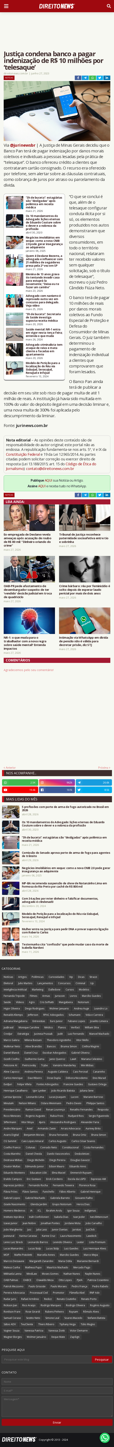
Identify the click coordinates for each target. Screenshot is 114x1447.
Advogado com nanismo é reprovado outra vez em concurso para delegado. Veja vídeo (43, 300)
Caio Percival (80, 1071)
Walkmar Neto (12, 1046)
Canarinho (99, 1071)
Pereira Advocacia (14, 1292)
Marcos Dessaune (14, 1261)
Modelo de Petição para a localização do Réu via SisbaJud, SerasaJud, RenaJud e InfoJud (43, 367)
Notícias (9, 77)
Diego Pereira (57, 1160)
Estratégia (23, 1033)
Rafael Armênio (30, 1299)
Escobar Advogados (54, 1052)
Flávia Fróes (10, 1191)
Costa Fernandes (93, 1147)
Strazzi (93, 977)
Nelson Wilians (27, 1103)
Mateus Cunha (12, 1267)
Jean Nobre (29, 1223)
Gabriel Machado (35, 1198)
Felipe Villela (24, 1084)
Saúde (7, 1002)
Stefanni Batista (96, 1318)
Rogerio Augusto (35, 1116)
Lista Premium (97, 1242)
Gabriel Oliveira (80, 1052)
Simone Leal (52, 1318)
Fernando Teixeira (63, 1185)
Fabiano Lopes (76, 1021)
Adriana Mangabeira (15, 1021)
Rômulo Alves (91, 1311)
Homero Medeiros (14, 1210)
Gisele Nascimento (14, 1204)
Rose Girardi (33, 1311)
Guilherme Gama (34, 1059)
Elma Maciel (58, 1172)
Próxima (103, 767)
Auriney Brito (93, 1128)
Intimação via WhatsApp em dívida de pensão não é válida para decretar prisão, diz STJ (83, 641)
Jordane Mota (72, 1223)
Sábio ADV (10, 1324)
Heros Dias (83, 1204)
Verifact (75, 1027)
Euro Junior (56, 1021)
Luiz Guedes (71, 1248)
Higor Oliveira (12, 1008)
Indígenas (90, 1210)
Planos (62, 1027)
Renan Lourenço (55, 1109)
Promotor (58, 1292)
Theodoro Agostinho (59, 1040)
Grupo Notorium (62, 1204)
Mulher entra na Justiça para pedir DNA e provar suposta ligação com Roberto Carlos (65, 931)
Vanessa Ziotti (56, 1330)
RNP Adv (94, 1292)
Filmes (33, 996)
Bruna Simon (98, 1135)
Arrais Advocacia (70, 1128)
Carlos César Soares (83, 1141)
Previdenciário (12, 1109)
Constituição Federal (23, 454)
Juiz (29, 1229)
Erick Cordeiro (54, 1179)
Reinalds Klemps (13, 1015)
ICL (39, 1210)
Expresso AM (98, 1179)
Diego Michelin (35, 1160)
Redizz (48, 1299)
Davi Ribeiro (35, 1078)
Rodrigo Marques (51, 1305)
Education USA (38, 1172)
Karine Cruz (48, 1236)
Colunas (30, 1147)
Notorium (83, 1002)
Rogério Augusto (100, 1305)
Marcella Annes (46, 1255)
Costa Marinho (12, 1153)
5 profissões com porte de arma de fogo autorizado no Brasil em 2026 (65, 808)
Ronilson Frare (12, 1311)
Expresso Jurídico (14, 1185)
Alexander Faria (90, 1122)
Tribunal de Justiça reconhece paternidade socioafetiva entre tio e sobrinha (83, 538)
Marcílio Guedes (91, 996)
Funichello (48, 1191)
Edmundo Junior (34, 1166)
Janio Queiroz (57, 1059)
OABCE (27, 1280)
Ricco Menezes (12, 1116)
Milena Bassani (33, 1040)
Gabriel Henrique (90, 1191)
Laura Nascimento (70, 1236)
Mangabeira (66, 1002)
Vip (71, 977)
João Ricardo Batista (63, 1090)
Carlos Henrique (13, 1078)
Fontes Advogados (47, 1084)
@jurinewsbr (22, 145)
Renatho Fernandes (81, 1109)
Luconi (74, 1097)
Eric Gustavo (34, 1179)
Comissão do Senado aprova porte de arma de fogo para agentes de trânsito (66, 854)
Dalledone (54, 989)
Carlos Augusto (57, 1141)
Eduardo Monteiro (14, 1172)
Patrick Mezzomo (13, 1286)
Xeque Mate (58, 1337)
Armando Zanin (47, 1128)
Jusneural (9, 1236)
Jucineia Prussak (43, 1033)
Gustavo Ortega (97, 1084)
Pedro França (79, 1286)
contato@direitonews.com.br (50, 468)
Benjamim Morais (34, 1135)
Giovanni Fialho (84, 1198)
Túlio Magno (88, 1324)
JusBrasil (8, 1027)
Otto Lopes (65, 1280)
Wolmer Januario (59, 1008)
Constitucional (70, 1147)
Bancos (51, 1046)
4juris (42, 1122)
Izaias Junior (11, 1223)
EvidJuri (8, 1084)
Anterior (11, 767)
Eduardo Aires (77, 1166)
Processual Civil (39, 1292)
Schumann (74, 1015)
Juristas (77, 1229)
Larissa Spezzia (12, 1097)
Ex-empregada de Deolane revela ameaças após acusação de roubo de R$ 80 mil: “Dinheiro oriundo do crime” (27, 540)
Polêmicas (38, 977)
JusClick (90, 1229)
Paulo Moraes (59, 1286)
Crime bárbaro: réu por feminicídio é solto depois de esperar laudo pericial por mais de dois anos (84, 589)
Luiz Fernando (76, 1033)
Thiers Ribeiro (46, 1324)
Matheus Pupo (33, 1267)
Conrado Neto (48, 1147)
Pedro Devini (73, 1103)
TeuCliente (27, 1324)
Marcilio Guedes (69, 1255)
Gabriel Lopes (12, 1198)
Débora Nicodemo (77, 1078)
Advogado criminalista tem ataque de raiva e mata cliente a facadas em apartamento (44, 349)
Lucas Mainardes (13, 1248)
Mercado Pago (81, 1267)
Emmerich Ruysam (81, 1172)
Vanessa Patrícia (34, 1330)
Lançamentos (45, 983)
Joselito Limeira (99, 1021)
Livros (73, 996)
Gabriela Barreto (60, 1198)
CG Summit (10, 1141)
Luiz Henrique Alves (94, 1248)
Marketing (37, 989)
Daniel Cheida (34, 1153)
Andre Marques (13, 1128)
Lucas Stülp (52, 1248)
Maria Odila (65, 1261)
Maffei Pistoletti (23, 1255)
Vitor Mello (82, 1040)
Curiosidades (56, 977)
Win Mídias (87, 1065)
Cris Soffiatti (47, 1002)
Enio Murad (99, 1078)
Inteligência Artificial (15, 989)
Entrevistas (38, 1021)
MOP (6, 1255)
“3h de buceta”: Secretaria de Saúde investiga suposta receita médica (43, 317)
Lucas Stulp (34, 1248)
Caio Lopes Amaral (32, 1141)
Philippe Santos (95, 1103)
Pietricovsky (29, 1065)
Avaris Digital (11, 1135)
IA (31, 1210)
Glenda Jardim (38, 1204)
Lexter (80, 1242)
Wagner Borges (13, 1337)
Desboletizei (82, 1153)
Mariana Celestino (91, 1059)
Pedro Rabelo (100, 1286)
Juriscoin (60, 996)
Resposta (103, 1109)
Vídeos (20, 1002)
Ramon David (33, 1109)
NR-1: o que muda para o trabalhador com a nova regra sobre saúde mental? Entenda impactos (25, 643)
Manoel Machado (99, 1033)
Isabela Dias (61, 1217)
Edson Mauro (56, 1166)
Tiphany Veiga (67, 1324)
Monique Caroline (29, 1027)
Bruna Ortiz (79, 1135)
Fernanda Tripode (14, 996)
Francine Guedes (73, 1084)
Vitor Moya (27, 1122)
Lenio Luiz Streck (13, 1242)
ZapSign (74, 1337)
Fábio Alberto (67, 1191)
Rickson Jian (10, 1305)
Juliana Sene (87, 1090)
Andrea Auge (81, 1008)
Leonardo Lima (35, 1097)
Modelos (84, 989)
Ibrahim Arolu (54, 1210)
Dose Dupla (54, 1078)
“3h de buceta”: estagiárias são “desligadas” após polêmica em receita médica (44, 202)
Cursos (70, 989)
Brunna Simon (69, 1046)
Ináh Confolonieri (39, 1217)
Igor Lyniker (39, 1090)
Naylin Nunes (92, 1273)
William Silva (92, 1027)
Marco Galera (11, 1040)
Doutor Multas (12, 1166)
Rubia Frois (56, 1116)
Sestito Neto (33, 1318)
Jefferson (33, 1015)
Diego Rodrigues (34, 1008)
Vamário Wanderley (64, 1065)
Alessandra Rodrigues (63, 1122)
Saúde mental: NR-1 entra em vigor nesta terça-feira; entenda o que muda (44, 333)
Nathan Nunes (72, 1273)
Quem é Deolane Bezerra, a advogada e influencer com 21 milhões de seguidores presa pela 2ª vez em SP (44, 260)
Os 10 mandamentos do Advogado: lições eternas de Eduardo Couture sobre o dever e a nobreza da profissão (43, 222)
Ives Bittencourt (99, 1217)
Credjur (8, 1033)
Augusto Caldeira (58, 1071)
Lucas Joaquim (57, 1097)
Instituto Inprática (14, 1217)
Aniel (29, 1128)
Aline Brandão (33, 1046)
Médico (48, 1027)
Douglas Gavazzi (80, 1160)
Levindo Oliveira (62, 1242)
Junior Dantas (59, 1229)
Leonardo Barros (38, 1242)
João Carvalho (94, 1223)
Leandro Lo (100, 1008)
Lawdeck (91, 1236)
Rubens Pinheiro (54, 1311)
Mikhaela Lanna (12, 1273)
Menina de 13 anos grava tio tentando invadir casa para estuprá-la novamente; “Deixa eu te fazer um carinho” (43, 281)
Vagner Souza (11, 1330)
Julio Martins (25, 983)
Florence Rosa (87, 1185)
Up (92, 983)
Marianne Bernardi (88, 1261)
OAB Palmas (11, 1280)
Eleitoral (8, 983)
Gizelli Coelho (12, 1059)
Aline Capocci (11, 1071)
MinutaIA (9, 1103)
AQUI (48, 480)
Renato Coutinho (66, 1299)
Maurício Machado (57, 1267)
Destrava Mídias (13, 1160)
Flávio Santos (30, 1191)
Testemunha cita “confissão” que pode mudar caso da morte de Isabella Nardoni (65, 946)
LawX (73, 1059)
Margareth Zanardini (41, 1261)
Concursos (64, 983)
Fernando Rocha (38, 1185)
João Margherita (13, 1229)
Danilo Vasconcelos (58, 1153)
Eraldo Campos (13, 1179)
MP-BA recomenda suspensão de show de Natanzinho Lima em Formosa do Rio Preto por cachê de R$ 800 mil (64, 885)
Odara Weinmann (51, 1103)
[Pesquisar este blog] (47, 1359)
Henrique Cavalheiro (16, 1090)
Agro (32, 1002)
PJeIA (80, 1280)
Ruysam (73, 1311)
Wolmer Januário (36, 1337)
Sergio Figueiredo (99, 1116)
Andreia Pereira (34, 1071)
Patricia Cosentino (98, 1280)
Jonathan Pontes (50, 1223)
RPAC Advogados (53, 1015)
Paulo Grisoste (37, 1286)
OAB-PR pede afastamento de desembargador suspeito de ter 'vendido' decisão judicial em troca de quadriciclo (28, 591)
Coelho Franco (12, 1147)
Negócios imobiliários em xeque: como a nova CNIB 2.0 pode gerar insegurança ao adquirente (44, 242)
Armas (46, 996)
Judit (60, 1033)
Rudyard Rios (76, 1116)
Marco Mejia (91, 1255)
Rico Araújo (29, 1305)
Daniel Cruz (31, 1052)
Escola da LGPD (77, 1179)
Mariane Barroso (93, 1097)
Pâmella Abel (77, 1292)
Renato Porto (89, 1299)
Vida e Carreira (94, 1015)
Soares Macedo (73, 1318)
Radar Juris (10, 1299)
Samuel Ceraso (12, 1318)
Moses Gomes (50, 1273)
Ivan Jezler (79, 1217)
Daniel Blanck (11, 1052)
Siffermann (10, 1122)
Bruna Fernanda (58, 1135)
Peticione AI (10, 1065)
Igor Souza (73, 1210)
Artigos (22, 977)
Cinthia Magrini (90, 1046)
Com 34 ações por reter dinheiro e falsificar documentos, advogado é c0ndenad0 (60, 900)
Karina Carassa (28, 1236)
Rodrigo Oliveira (75, 1305)
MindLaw (32, 1273)
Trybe (44, 1065)
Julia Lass (41, 1229)
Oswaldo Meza (45, 1280)
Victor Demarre (79, 1330)
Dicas (81, 977)
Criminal (80, 983)
